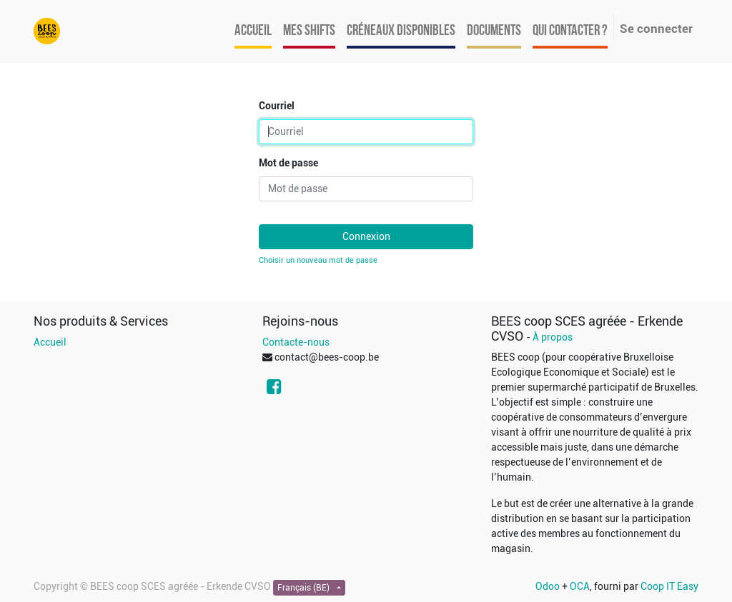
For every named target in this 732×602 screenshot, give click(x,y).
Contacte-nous (296, 342)
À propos (553, 337)
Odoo (547, 586)
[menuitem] (253, 31)
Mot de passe (288, 163)
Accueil (50, 342)
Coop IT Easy (669, 586)
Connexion (366, 236)
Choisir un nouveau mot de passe (318, 260)
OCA (580, 586)
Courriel (277, 105)
